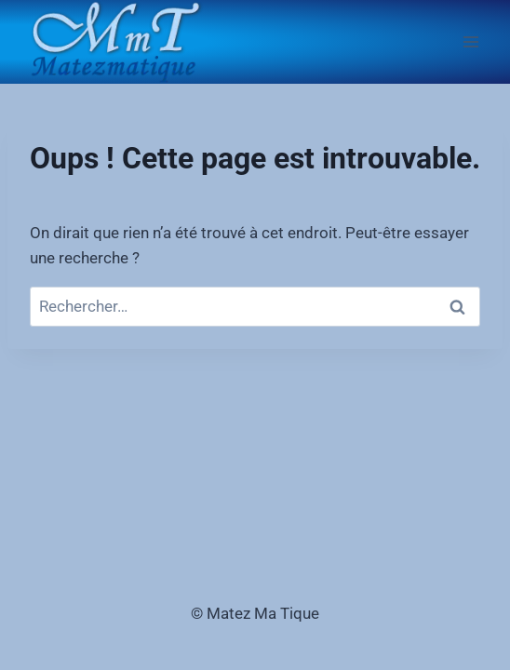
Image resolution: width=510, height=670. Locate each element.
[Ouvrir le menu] (470, 41)
